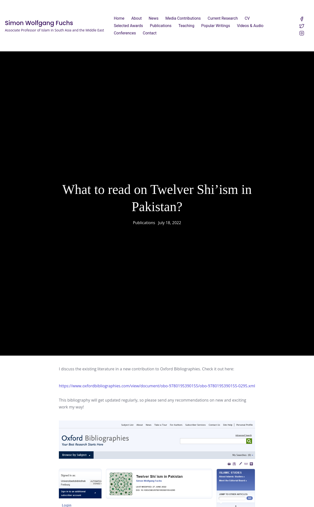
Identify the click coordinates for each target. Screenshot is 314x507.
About (136, 18)
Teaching (186, 25)
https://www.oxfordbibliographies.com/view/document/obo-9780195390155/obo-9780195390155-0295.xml (157, 382)
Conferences (125, 33)
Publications (160, 25)
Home (119, 18)
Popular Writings (215, 25)
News (153, 18)
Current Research (223, 18)
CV (247, 18)
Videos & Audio (250, 25)
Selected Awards (128, 25)
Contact (150, 33)
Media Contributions (183, 18)
